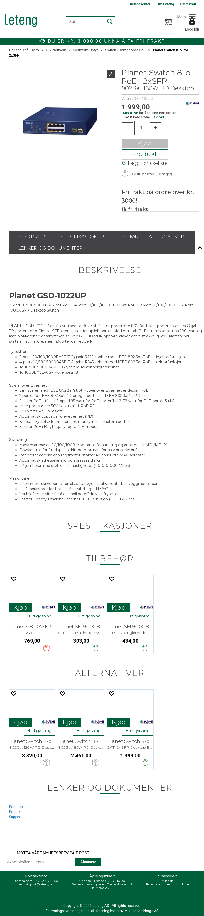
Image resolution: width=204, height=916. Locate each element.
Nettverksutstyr (85, 50)
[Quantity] (141, 128)
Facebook (153, 884)
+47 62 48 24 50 (46, 881)
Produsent (17, 806)
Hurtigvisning (39, 616)
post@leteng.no (42, 884)
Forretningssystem (60, 911)
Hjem (34, 50)
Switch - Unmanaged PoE (125, 50)
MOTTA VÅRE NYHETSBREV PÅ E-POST (53, 853)
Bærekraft (188, 4)
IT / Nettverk (56, 50)
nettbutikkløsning (95, 911)
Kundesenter (140, 4)
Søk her (158, 117)
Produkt (144, 154)
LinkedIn (168, 884)
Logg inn (192, 29)
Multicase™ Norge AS (141, 911)
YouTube (182, 884)
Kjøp (145, 143)
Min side (167, 881)
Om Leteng (165, 4)
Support (15, 817)
